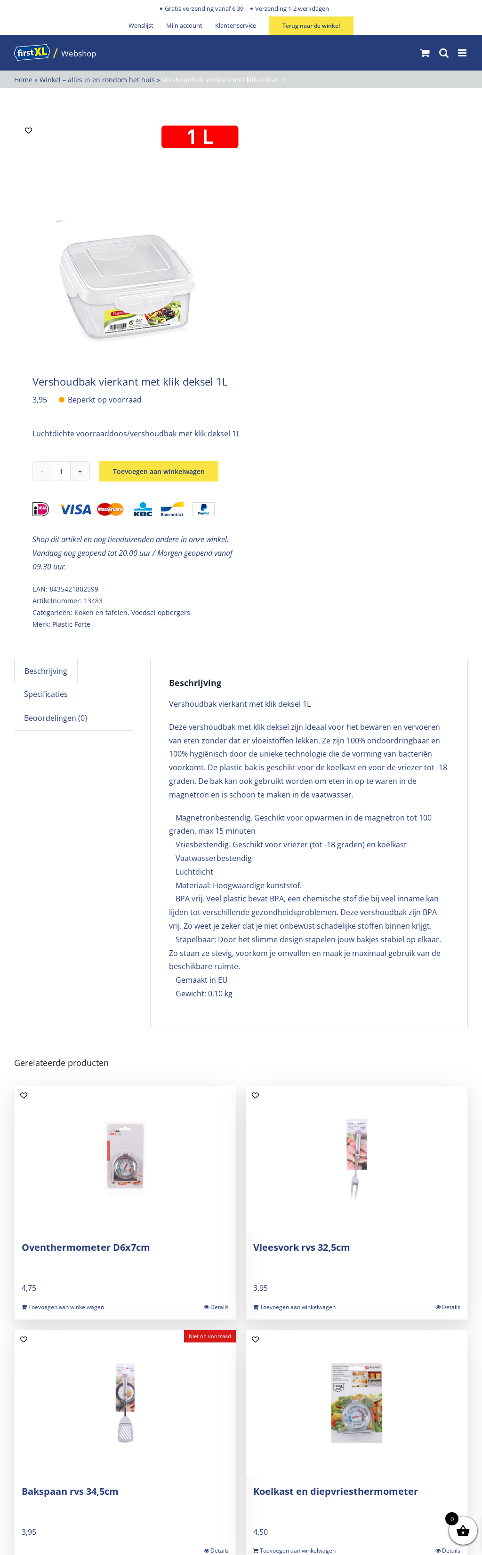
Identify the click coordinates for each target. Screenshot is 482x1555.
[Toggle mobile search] (444, 53)
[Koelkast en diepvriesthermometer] (356, 1403)
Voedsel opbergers (160, 612)
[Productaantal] (61, 471)
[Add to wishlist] (28, 130)
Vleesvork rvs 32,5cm (301, 1247)
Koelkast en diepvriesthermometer (335, 1491)
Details (219, 1307)
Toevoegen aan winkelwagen (159, 471)
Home (23, 79)
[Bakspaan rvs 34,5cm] (125, 1403)
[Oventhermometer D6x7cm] (125, 1159)
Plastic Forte (71, 624)
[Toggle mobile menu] (463, 53)
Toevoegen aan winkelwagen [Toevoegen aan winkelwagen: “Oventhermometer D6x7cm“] (66, 1307)
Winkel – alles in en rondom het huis (97, 79)
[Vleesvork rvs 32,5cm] (356, 1159)
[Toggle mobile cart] (425, 53)
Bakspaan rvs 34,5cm (70, 1491)
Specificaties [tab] (46, 694)
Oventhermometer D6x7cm (86, 1247)
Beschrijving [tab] (45, 671)
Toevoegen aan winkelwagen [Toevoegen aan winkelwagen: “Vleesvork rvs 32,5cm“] (298, 1307)
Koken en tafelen (101, 612)
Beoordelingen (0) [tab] (55, 718)
